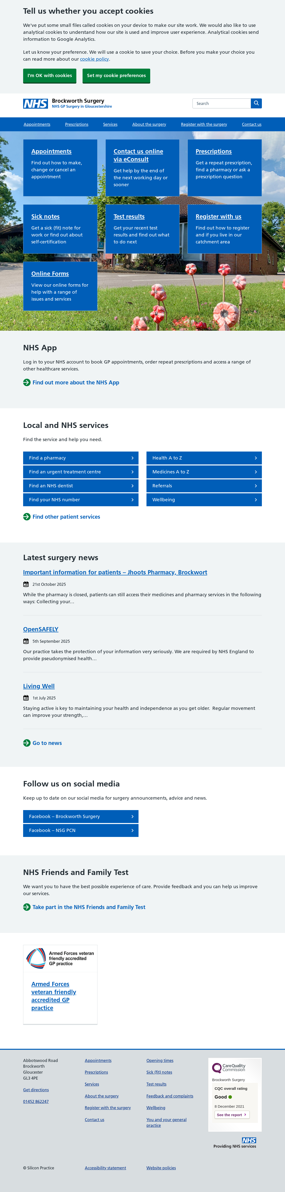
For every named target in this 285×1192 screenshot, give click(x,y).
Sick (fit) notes (159, 1072)
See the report (229, 1115)
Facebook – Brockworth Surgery (82, 817)
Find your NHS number (82, 500)
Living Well (39, 686)
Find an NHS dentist (82, 486)
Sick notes (45, 216)
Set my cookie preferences (116, 75)
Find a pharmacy (82, 458)
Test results (129, 216)
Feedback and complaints (169, 1096)
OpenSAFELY (40, 629)
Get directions (36, 1089)
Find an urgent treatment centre (82, 472)
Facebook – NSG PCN (82, 830)
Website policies (161, 1167)
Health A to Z (205, 458)
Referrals (205, 486)
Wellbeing (205, 500)
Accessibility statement (105, 1167)
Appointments (37, 124)
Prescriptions (76, 124)
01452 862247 (36, 1101)
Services (110, 124)
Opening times (159, 1060)
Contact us (251, 124)
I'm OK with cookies (50, 75)
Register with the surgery (204, 124)
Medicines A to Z (205, 472)
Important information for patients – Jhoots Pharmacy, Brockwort (115, 572)
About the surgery (149, 124)
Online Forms (50, 273)
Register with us (218, 216)
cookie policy (94, 59)
